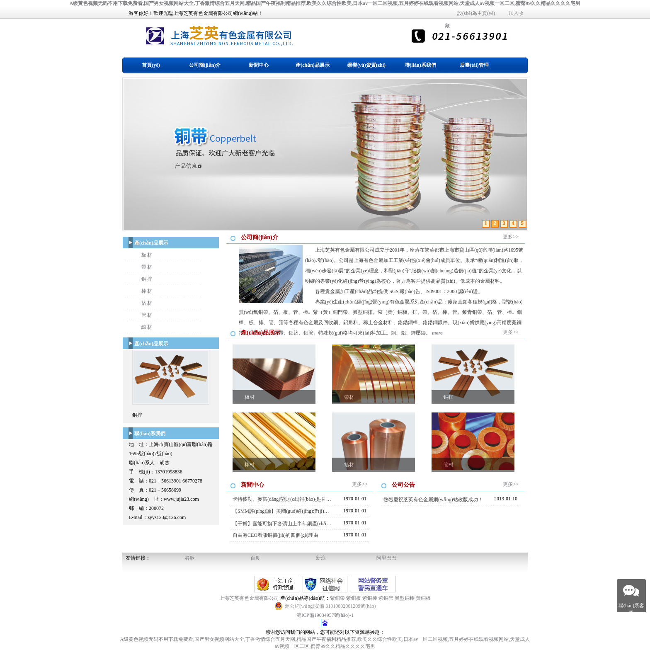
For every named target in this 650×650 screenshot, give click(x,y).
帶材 (147, 267)
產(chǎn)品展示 (313, 65)
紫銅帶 (337, 598)
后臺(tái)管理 (474, 65)
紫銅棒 (369, 598)
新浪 (321, 558)
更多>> (511, 237)
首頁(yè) (151, 65)
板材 (147, 255)
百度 (255, 558)
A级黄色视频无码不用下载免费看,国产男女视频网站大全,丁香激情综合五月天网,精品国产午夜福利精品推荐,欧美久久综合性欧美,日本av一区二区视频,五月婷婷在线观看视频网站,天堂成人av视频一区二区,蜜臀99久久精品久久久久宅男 (325, 3)
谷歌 (190, 558)
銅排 (147, 279)
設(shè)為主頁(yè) (476, 13)
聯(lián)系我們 (420, 65)
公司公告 (403, 485)
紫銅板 (353, 598)
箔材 (147, 303)
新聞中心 (259, 65)
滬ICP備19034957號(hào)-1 (325, 615)
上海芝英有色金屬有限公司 (249, 598)
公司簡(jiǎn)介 (205, 65)
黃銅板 (423, 598)
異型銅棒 (405, 598)
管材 (147, 315)
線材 (147, 327)
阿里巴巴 (386, 558)
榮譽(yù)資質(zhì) (366, 65)
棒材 (147, 291)
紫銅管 (385, 598)
